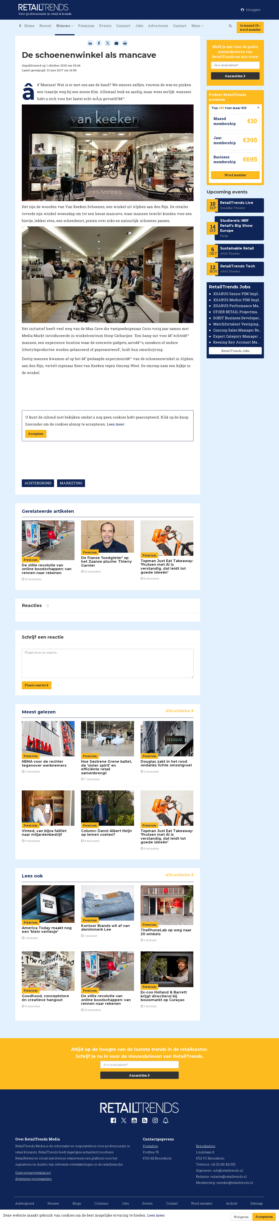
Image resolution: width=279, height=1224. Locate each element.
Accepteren (264, 1217)
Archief (231, 1203)
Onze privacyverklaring (33, 1173)
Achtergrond (24, 1203)
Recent (45, 25)
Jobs (139, 25)
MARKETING (71, 483)
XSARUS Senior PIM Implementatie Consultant (237, 293)
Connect (123, 25)
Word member (235, 175)
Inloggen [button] (250, 10)
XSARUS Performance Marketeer (237, 305)
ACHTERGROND (37, 483)
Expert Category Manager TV (237, 336)
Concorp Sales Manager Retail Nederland (237, 330)
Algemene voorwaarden (33, 1179)
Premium (86, 25)
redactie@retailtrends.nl (228, 1176)
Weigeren (241, 1217)
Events (105, 25)
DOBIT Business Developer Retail (237, 318)
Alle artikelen (179, 710)
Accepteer (36, 434)
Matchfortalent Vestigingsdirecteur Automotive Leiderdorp (237, 324)
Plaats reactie (37, 685)
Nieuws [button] (64, 25)
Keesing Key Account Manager (237, 342)
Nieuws (53, 1203)
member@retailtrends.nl (234, 1183)
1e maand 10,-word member (250, 27)
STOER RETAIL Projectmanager (237, 311)
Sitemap (256, 1203)
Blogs (77, 1203)
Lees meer (115, 424)
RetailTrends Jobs (235, 351)
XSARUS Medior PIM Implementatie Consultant (237, 299)
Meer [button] (197, 25)
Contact (180, 25)
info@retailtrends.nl (228, 1170)
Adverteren (158, 25)
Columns (101, 1203)
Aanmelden (235, 76)
